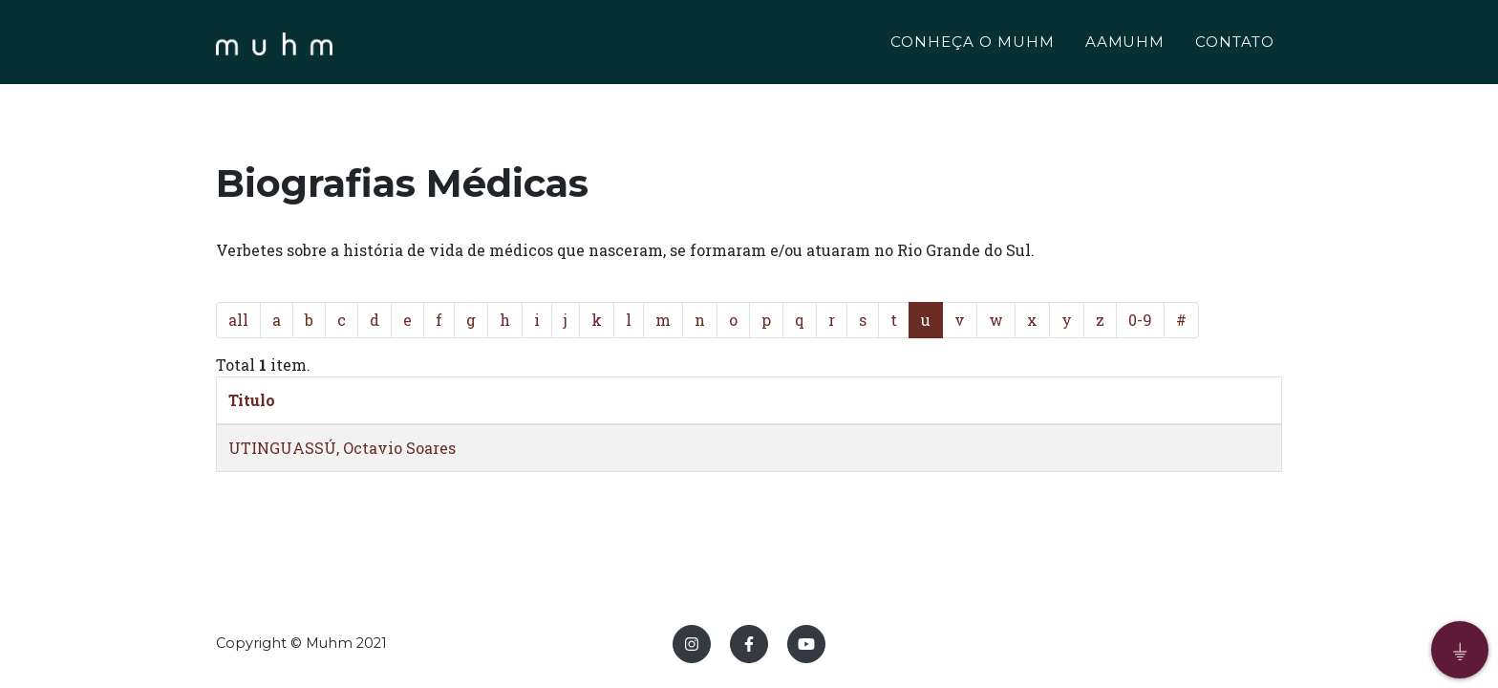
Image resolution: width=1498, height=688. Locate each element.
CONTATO (1234, 44)
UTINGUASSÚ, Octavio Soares (342, 448)
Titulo (251, 400)
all (238, 320)
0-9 (1140, 320)
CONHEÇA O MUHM (972, 44)
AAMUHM (1125, 44)
